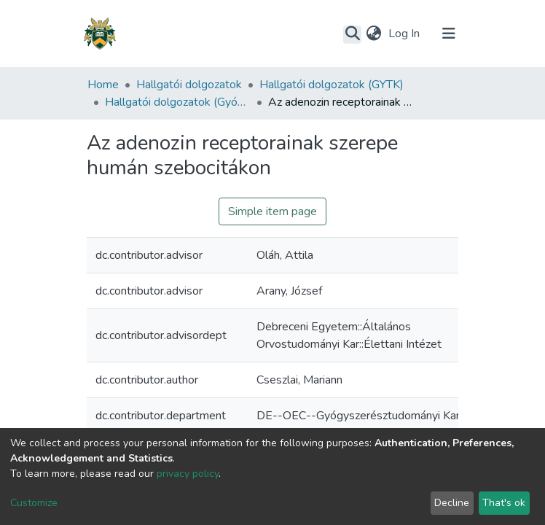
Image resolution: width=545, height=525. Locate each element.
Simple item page (272, 211)
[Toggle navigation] (448, 33)
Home (103, 85)
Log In (405, 34)
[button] (373, 33)
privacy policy (188, 474)
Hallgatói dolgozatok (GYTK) (331, 85)
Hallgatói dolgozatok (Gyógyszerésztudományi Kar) (178, 102)
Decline (451, 503)
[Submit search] (352, 34)
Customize (34, 503)
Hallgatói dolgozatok (189, 85)
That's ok (503, 503)
